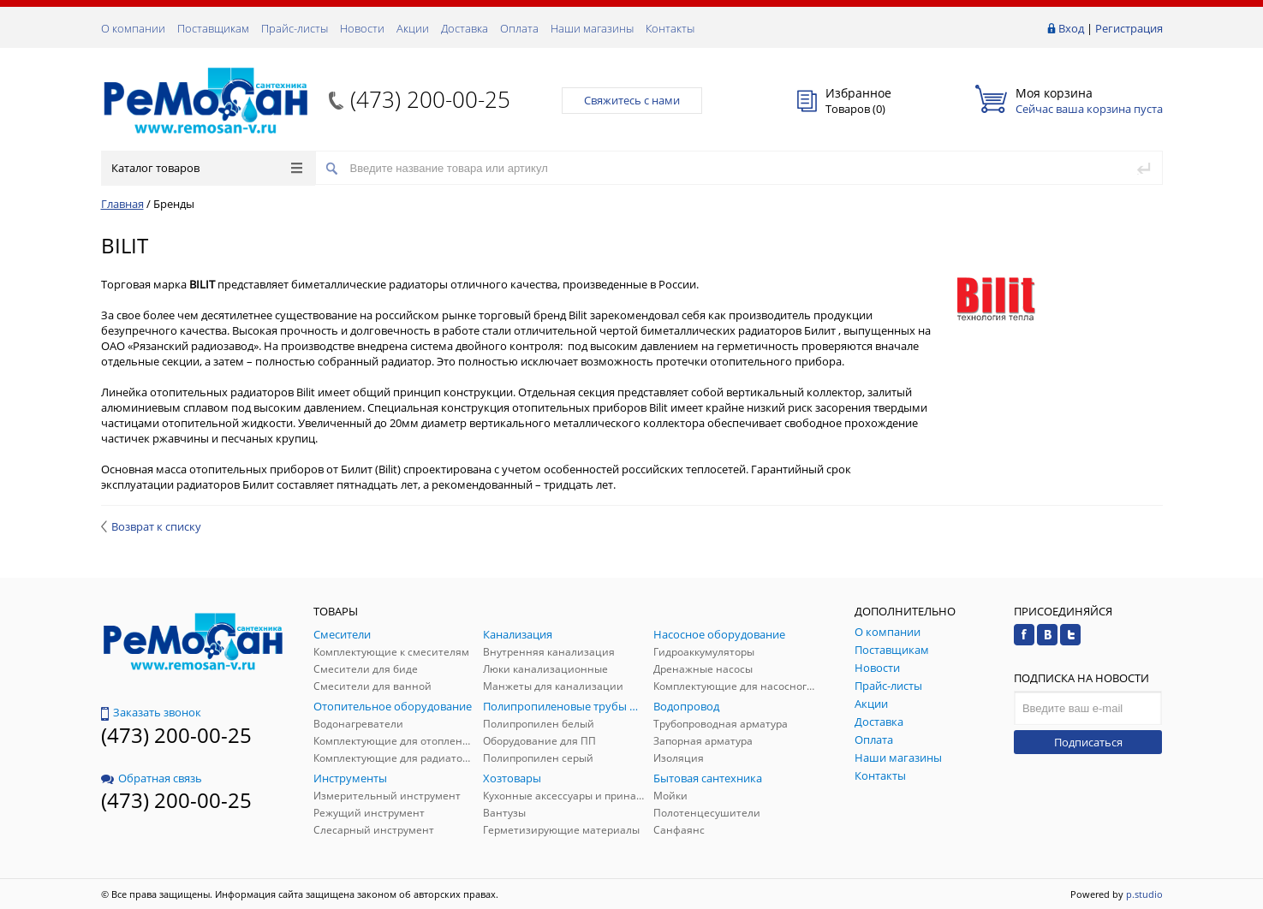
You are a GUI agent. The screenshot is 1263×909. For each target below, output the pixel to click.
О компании (133, 28)
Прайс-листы (294, 28)
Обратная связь (151, 778)
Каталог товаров (206, 167)
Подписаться (1088, 742)
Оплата (519, 28)
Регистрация (1129, 28)
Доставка (464, 28)
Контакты (670, 28)
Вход (1071, 28)
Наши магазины (592, 28)
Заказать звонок (151, 712)
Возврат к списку (151, 526)
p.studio (1144, 894)
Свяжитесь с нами (632, 100)
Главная (122, 203)
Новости (362, 28)
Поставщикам (213, 28)
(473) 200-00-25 (430, 99)
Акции (412, 28)
